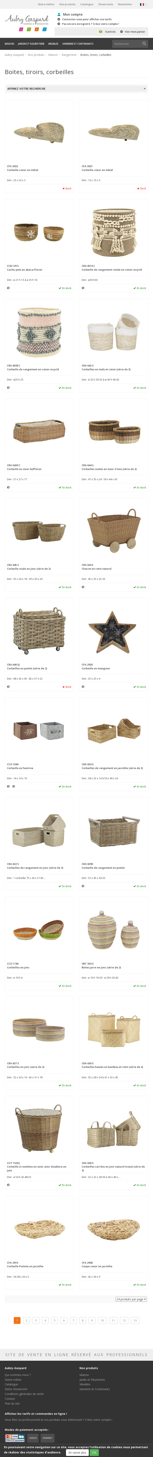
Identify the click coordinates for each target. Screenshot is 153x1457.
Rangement (69, 55)
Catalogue (86, 4)
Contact (10, 1399)
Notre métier (46, 4)
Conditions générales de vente (24, 1394)
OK (94, 1452)
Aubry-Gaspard (14, 55)
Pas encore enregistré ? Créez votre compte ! (90, 24)
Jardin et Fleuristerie (31, 43)
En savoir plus (77, 1452)
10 (102, 1320)
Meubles (53, 43)
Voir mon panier (135, 31)
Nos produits (67, 4)
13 (135, 1320)
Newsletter (125, 4)
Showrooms (105, 4)
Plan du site (12, 1403)
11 (113, 1320)
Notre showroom (16, 1389)
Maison (9, 43)
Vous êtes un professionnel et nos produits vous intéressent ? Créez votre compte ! (58, 1420)
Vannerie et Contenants (77, 43)
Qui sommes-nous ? (18, 1375)
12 (124, 1320)
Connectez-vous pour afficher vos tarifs (87, 19)
